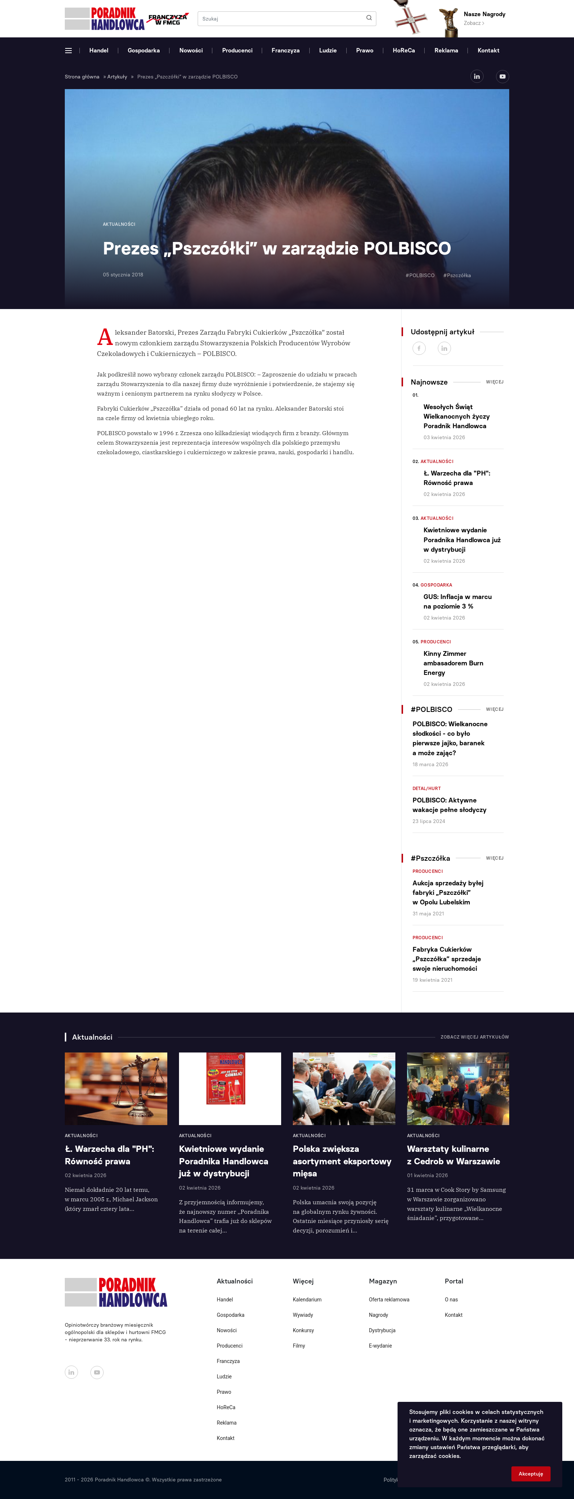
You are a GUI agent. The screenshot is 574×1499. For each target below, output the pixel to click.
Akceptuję (531, 1474)
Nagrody (378, 1315)
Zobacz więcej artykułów (475, 1037)
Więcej (495, 382)
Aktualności (437, 461)
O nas (451, 1300)
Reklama (446, 50)
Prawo (364, 50)
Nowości (191, 50)
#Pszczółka (457, 275)
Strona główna (82, 77)
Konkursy (303, 1330)
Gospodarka (144, 50)
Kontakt (489, 50)
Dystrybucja (382, 1330)
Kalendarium (307, 1300)
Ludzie (328, 50)
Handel (98, 50)
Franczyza (286, 50)
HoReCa (404, 50)
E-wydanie (380, 1346)
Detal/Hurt (427, 788)
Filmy (299, 1346)
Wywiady (303, 1315)
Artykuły (117, 77)
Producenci (237, 50)
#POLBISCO (420, 275)
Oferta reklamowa (389, 1300)
